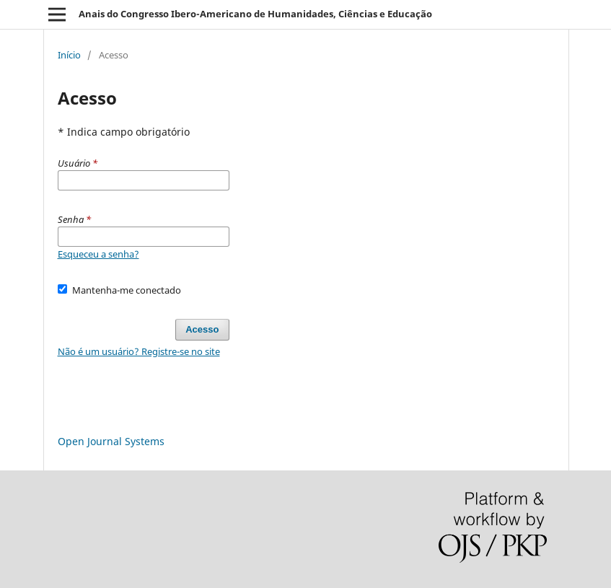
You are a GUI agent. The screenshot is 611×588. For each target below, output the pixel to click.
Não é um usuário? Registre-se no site (139, 351)
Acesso (202, 329)
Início (69, 54)
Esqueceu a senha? (98, 253)
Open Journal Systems (111, 441)
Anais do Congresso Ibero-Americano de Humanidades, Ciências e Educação (255, 13)
